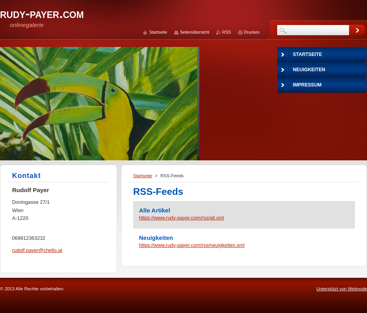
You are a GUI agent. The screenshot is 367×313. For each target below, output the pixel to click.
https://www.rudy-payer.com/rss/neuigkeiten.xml (191, 245)
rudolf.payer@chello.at (37, 250)
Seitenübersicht (194, 32)
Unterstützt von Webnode (341, 288)
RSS (226, 32)
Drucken (252, 32)
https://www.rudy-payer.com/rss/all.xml (181, 218)
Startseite (142, 175)
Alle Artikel (154, 210)
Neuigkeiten (156, 237)
